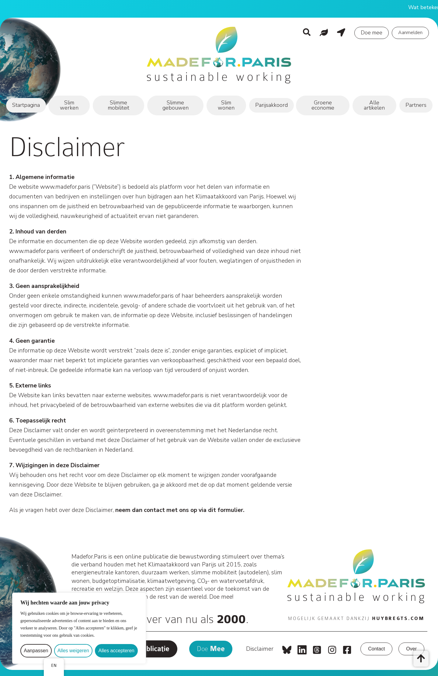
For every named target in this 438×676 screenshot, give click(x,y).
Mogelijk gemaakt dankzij (356, 618)
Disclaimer (259, 649)
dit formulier (225, 510)
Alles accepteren (116, 650)
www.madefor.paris (65, 187)
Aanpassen (36, 650)
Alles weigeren (73, 650)
